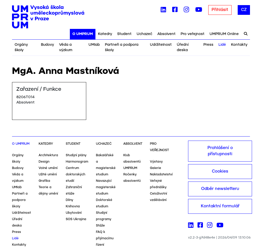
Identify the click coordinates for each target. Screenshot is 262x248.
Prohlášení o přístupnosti (220, 151)
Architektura (48, 155)
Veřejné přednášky (158, 184)
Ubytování (74, 212)
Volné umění (48, 168)
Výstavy (156, 161)
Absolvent (166, 34)
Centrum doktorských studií (75, 174)
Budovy (47, 45)
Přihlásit (220, 10)
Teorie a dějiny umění (48, 190)
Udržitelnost (161, 45)
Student (124, 34)
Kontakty (239, 45)
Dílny (69, 200)
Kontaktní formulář (220, 206)
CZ (244, 10)
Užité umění (48, 174)
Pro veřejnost (192, 34)
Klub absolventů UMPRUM (132, 162)
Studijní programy (103, 216)
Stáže (100, 225)
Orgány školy (21, 47)
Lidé (222, 45)
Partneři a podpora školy (121, 47)
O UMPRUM (82, 34)
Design (44, 161)
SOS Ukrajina (76, 219)
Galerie (155, 168)
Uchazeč (144, 34)
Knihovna (73, 206)
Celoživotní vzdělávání (158, 196)
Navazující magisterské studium (106, 187)
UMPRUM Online (224, 34)
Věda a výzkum (65, 47)
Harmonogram (77, 161)
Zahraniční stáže (74, 190)
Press (208, 45)
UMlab (94, 45)
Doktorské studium (104, 203)
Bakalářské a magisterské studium (106, 165)
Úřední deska (183, 47)
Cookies (220, 171)
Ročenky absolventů (132, 177)
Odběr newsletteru (220, 189)
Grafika (44, 180)
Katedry (105, 34)
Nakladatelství (161, 174)
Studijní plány (76, 155)
